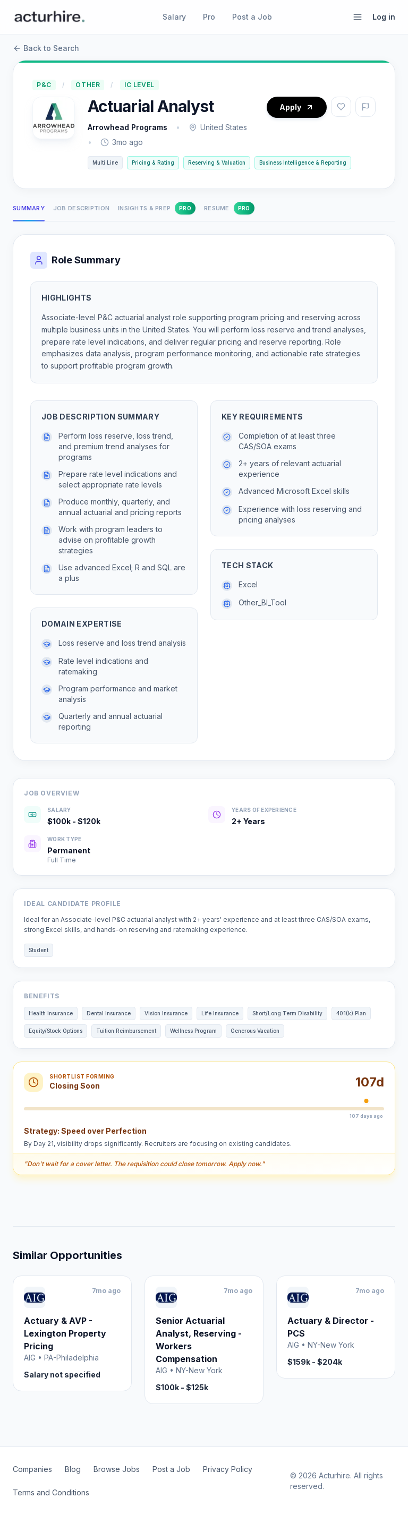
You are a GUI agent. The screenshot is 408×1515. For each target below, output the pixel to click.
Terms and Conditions (51, 1492)
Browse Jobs (117, 1469)
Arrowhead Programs (127, 127)
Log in (383, 16)
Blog (73, 1469)
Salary (174, 16)
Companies (32, 1469)
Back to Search (46, 48)
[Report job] (365, 107)
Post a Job (252, 16)
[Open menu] (357, 17)
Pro (209, 16)
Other (87, 85)
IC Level (139, 85)
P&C (44, 85)
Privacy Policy (227, 1469)
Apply (296, 107)
